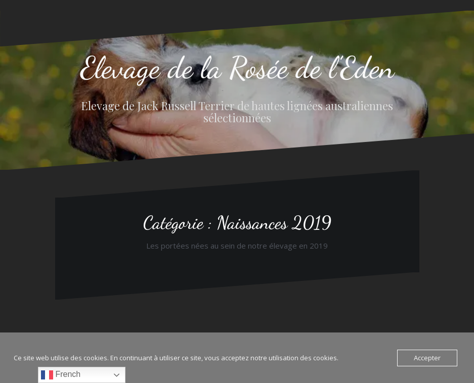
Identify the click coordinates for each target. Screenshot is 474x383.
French (60, 375)
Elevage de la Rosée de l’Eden (237, 68)
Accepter (427, 357)
